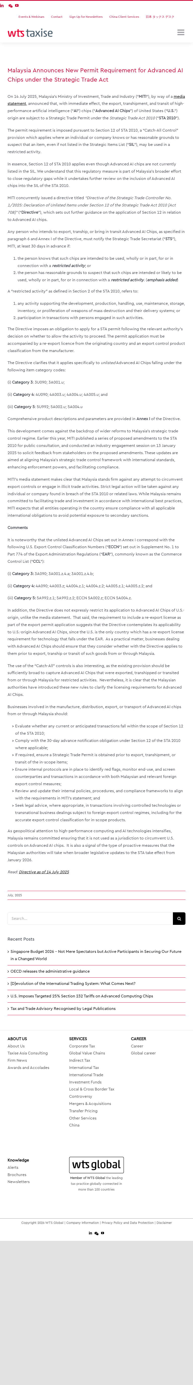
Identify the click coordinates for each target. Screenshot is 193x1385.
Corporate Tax (82, 1046)
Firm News (17, 1060)
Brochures (17, 1175)
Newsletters (19, 1182)
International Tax (84, 1068)
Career (137, 1046)
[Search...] (90, 918)
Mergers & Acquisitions (90, 1104)
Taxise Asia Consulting (28, 1053)
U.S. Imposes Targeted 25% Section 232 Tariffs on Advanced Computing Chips (82, 996)
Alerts (13, 1168)
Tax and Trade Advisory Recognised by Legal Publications (63, 1009)
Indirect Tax (79, 1060)
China (74, 1125)
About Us (16, 1046)
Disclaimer (164, 1222)
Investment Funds (85, 1082)
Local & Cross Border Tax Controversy (91, 1092)
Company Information (82, 1222)
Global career (143, 1053)
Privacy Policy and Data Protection (128, 1222)
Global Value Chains (87, 1053)
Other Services (82, 1118)
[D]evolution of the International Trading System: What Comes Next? (73, 984)
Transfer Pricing (83, 1111)
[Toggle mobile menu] (181, 32)
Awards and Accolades (28, 1068)
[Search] (179, 918)
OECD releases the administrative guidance (50, 971)
